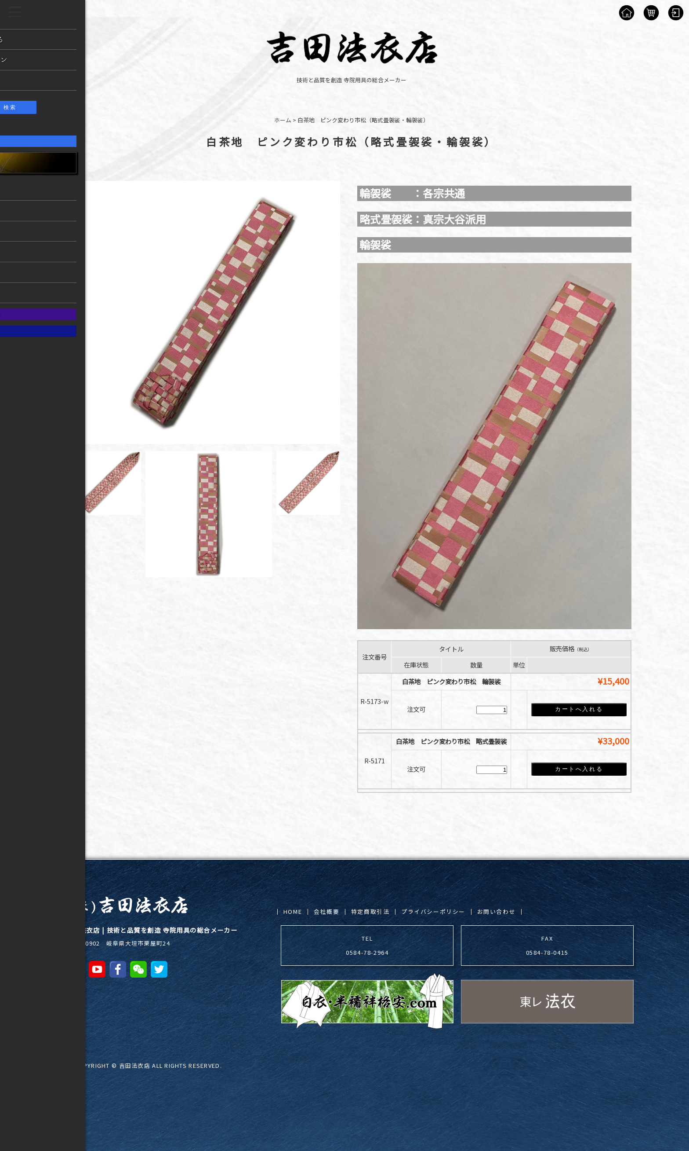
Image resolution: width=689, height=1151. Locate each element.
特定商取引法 (370, 911)
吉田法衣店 (134, 1065)
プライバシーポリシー (433, 911)
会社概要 (326, 911)
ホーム (282, 120)
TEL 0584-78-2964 (367, 945)
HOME (292, 911)
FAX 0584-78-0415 (547, 945)
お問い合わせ (496, 911)
